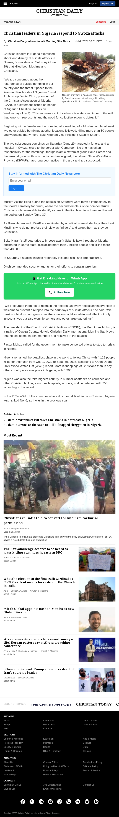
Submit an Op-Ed (12, 785)
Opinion (87, 751)
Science (34, 651)
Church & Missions (21, 557)
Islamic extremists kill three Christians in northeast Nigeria (49, 420)
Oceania (47, 728)
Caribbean (48, 720)
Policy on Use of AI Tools (56, 766)
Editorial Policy (90, 766)
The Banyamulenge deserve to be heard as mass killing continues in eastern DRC (36, 550)
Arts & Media (89, 739)
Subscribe (101, 21)
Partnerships (10, 774)
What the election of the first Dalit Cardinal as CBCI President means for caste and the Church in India (39, 582)
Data (85, 747)
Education (48, 739)
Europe (7, 724)
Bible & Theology (19, 651)
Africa (6, 557)
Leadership (9, 770)
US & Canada (90, 720)
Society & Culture (19, 591)
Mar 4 (12, 21)
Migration (48, 743)
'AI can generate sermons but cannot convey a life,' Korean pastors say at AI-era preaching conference (38, 642)
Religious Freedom (20, 528)
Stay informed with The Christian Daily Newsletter (44, 173)
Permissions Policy (92, 762)
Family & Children (13, 751)
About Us (8, 762)
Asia (6, 528)
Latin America (90, 724)
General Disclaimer (53, 774)
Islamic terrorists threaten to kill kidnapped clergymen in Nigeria (54, 425)
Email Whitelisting (52, 789)
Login (112, 21)
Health (46, 747)
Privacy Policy (50, 770)
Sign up (16, 188)
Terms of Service (91, 770)
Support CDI (107, 3)
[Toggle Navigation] (5, 3)
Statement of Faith (13, 766)
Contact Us (88, 785)
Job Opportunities (52, 785)
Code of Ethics (50, 762)
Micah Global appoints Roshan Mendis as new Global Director (39, 610)
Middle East (9, 677)
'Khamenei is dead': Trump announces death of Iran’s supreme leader (39, 670)
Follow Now (61, 292)
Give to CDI (9, 789)
